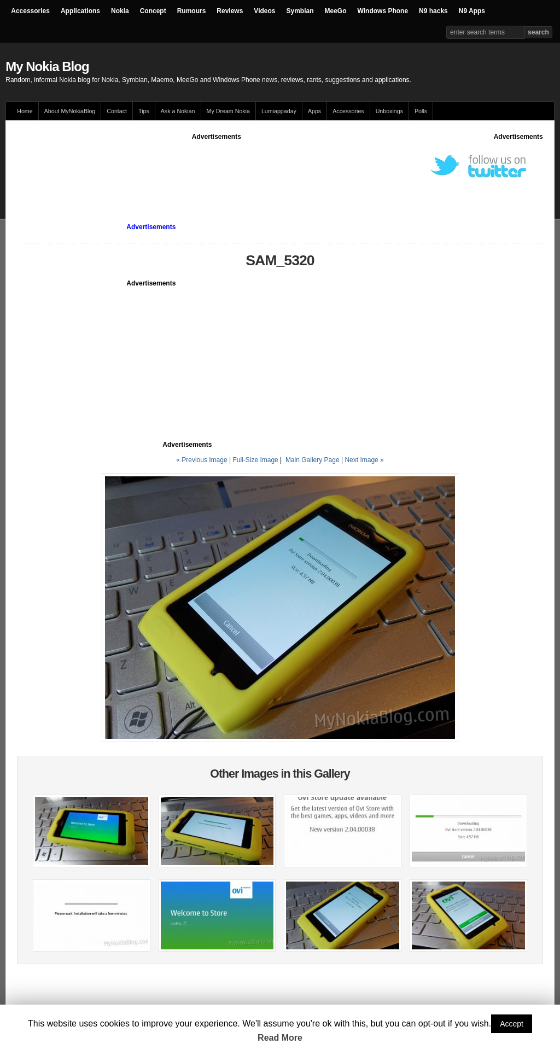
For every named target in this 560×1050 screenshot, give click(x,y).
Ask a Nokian (178, 111)
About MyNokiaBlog (70, 111)
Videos (264, 11)
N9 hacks (433, 11)
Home (24, 111)
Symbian (300, 11)
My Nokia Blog (47, 66)
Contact (117, 111)
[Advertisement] (217, 166)
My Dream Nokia (228, 111)
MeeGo (336, 11)
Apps (314, 111)
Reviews (230, 11)
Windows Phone (383, 11)
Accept (511, 1023)
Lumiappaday (278, 111)
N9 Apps (472, 11)
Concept (153, 11)
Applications (80, 11)
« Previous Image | (204, 460)
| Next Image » (362, 460)
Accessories (30, 11)
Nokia (120, 11)
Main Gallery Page (312, 460)
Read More (280, 1037)
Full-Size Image (255, 460)
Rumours (191, 11)
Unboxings (389, 111)
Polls (421, 111)
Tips (143, 111)
